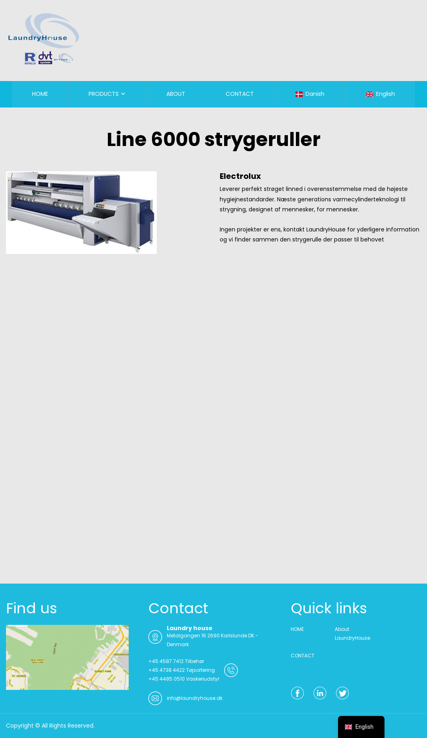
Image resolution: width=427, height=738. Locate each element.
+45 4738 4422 (166, 670)
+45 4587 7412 (166, 661)
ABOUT (175, 94)
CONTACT (240, 94)
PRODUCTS (104, 94)
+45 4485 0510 (166, 678)
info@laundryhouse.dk (195, 698)
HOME (40, 94)
